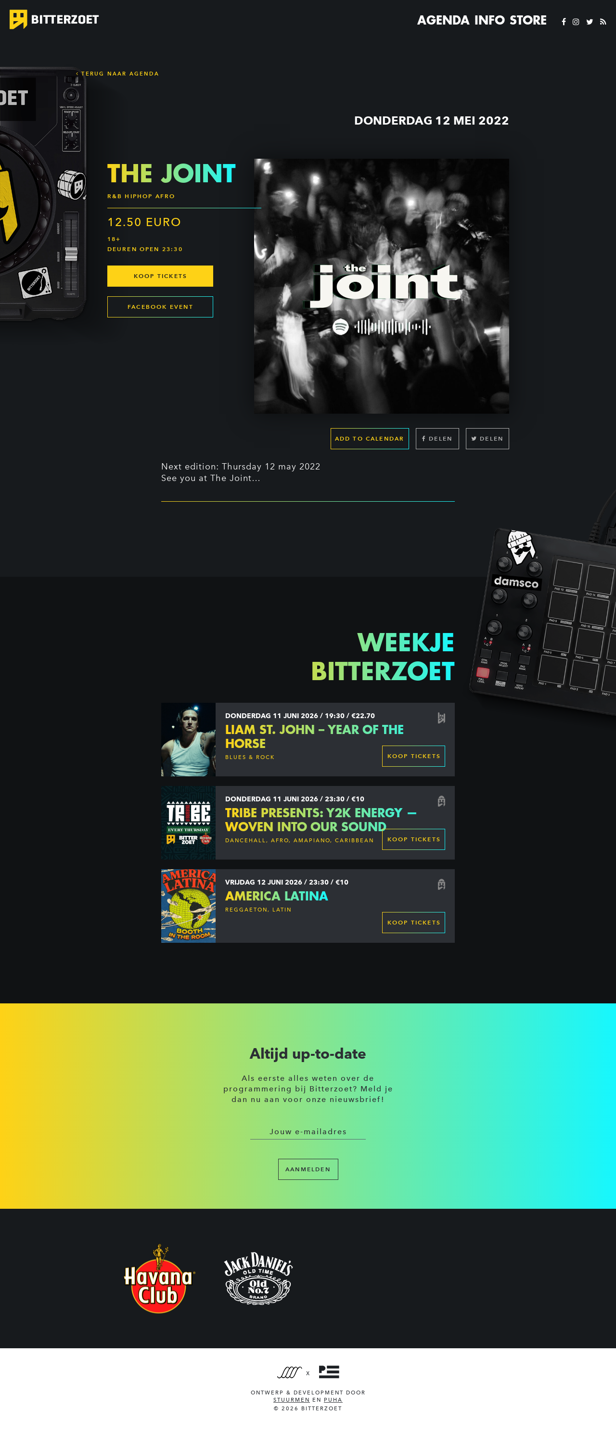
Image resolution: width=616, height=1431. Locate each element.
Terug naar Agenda (117, 73)
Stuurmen (291, 1400)
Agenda (443, 20)
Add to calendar (370, 438)
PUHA (333, 1400)
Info (490, 20)
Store (528, 20)
